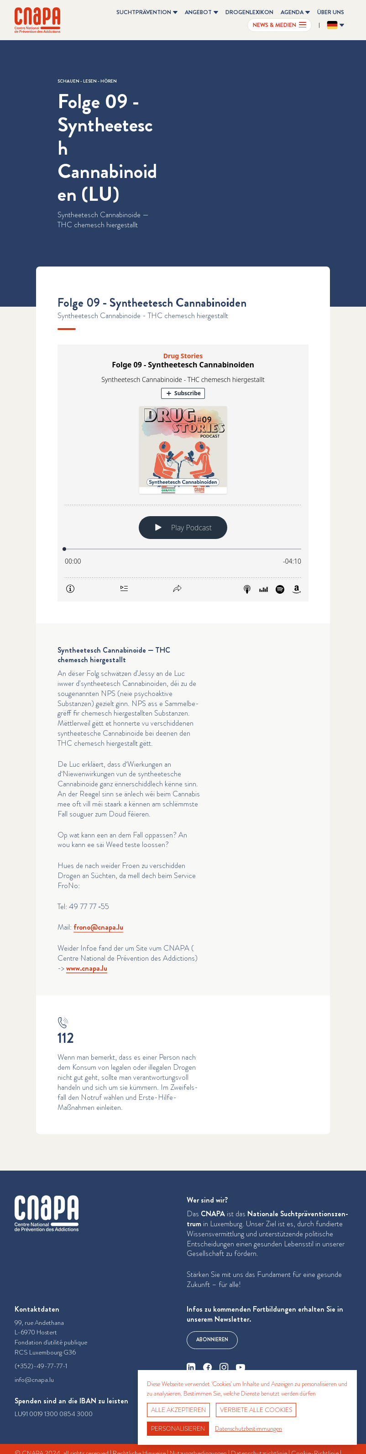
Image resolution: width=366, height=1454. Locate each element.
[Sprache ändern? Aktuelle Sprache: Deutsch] (335, 25)
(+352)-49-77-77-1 (41, 1366)
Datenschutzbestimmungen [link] (248, 1428)
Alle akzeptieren (178, 1409)
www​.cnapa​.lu (86, 968)
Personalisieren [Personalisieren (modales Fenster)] (178, 1428)
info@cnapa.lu (34, 1380)
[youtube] (240, 1367)
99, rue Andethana (39, 1323)
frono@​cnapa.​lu (98, 927)
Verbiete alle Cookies (256, 1409)
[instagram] (224, 1367)
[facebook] (207, 1367)
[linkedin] (191, 1367)
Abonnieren (212, 1339)
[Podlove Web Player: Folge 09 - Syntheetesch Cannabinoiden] (183, 473)
